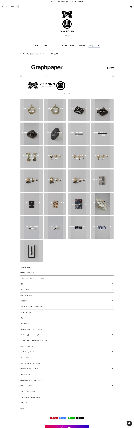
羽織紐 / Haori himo (26, 346)
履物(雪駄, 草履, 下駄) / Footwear (31, 329)
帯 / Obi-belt (24, 323)
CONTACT (81, 46)
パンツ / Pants (24, 357)
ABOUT (44, 46)
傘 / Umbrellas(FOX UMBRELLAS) (31, 380)
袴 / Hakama (24, 318)
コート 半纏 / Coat (26, 312)
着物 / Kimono (25, 284)
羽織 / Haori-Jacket (27, 295)
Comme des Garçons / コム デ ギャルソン (33, 278)
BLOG (72, 46)
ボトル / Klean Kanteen (28, 391)
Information (54, 46)
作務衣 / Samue (25, 301)
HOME (36, 46)
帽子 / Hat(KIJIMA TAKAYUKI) (30, 363)
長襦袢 (22, 408)
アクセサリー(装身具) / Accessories (31, 386)
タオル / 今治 (24, 403)
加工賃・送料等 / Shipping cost (30, 397)
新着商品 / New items (27, 272)
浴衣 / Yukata (24, 289)
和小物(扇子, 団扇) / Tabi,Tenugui (38, 54)
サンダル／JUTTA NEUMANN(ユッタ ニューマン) (35, 340)
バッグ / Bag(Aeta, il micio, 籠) (30, 335)
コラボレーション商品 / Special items (32, 306)
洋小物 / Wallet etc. (26, 374)
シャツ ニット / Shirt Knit (28, 352)
